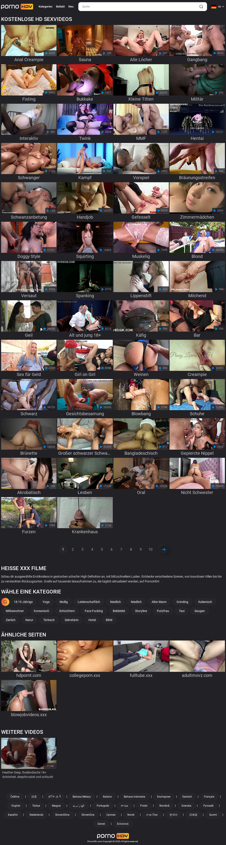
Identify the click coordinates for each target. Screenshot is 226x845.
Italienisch (205, 602)
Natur (29, 620)
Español (13, 814)
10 (151, 549)
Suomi (213, 814)
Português (103, 805)
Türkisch (49, 620)
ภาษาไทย (152, 814)
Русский (208, 805)
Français (209, 796)
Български (163, 796)
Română (164, 805)
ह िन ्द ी (55, 796)
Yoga (46, 602)
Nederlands (36, 814)
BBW (109, 620)
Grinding (182, 602)
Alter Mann (159, 602)
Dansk (101, 823)
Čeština (14, 796)
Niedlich (115, 602)
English (15, 805)
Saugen (199, 611)
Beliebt (60, 6)
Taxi (182, 611)
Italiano (107, 796)
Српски (110, 814)
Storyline (141, 611)
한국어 (173, 814)
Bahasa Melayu (82, 796)
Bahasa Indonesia (134, 796)
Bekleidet (119, 611)
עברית (124, 805)
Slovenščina (62, 814)
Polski (143, 805)
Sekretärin (72, 620)
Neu (70, 6)
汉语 (34, 796)
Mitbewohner (15, 611)
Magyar (56, 805)
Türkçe (36, 805)
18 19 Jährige (23, 602)
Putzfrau (163, 611)
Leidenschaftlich (89, 602)
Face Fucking (94, 611)
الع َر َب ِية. (79, 805)
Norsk (130, 814)
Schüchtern (67, 611)
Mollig (64, 602)
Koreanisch (41, 611)
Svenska (186, 805)
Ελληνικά (122, 823)
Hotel (92, 620)
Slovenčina (87, 814)
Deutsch (187, 796)
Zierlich (10, 620)
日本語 (193, 814)
